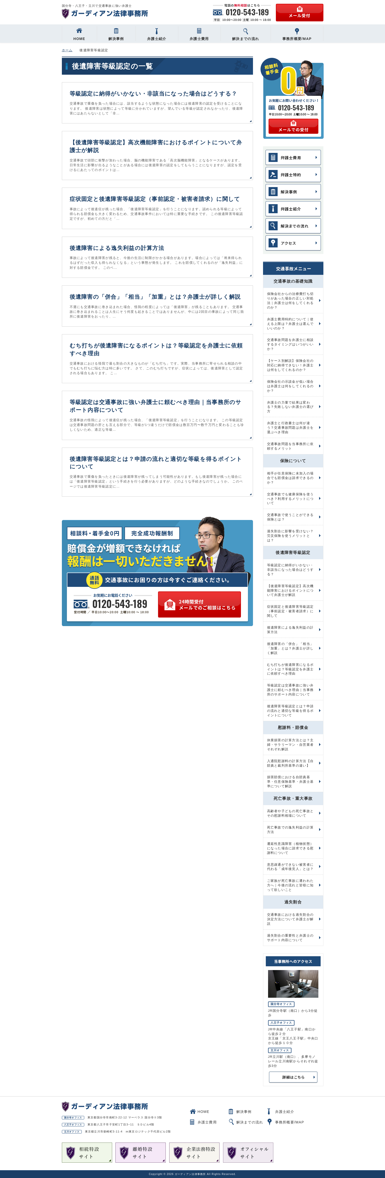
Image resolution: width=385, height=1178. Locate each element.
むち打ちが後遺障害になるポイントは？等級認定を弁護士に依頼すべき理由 (290, 669)
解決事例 (116, 34)
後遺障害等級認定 (293, 552)
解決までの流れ (245, 34)
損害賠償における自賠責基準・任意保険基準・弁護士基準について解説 (290, 781)
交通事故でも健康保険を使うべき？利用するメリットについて (290, 498)
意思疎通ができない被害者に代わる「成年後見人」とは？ (290, 867)
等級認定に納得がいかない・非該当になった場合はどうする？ (153, 94)
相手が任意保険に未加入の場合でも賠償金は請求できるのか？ (290, 477)
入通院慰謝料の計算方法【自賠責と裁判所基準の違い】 (290, 763)
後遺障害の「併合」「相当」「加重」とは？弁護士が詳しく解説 (155, 297)
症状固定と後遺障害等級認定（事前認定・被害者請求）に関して (155, 199)
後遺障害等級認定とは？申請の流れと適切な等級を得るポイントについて (290, 710)
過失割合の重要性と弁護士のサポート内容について (290, 938)
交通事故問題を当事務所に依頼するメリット (290, 446)
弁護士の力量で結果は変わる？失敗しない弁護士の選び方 (290, 407)
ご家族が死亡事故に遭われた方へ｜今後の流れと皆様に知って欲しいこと (290, 885)
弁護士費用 (199, 34)
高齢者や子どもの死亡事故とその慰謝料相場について (290, 813)
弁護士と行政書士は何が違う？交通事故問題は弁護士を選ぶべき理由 (290, 427)
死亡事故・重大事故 (293, 798)
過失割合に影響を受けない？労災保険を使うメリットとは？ (290, 535)
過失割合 (293, 902)
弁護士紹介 (156, 34)
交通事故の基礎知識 (293, 281)
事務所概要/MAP (297, 34)
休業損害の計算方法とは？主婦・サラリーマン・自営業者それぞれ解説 (290, 744)
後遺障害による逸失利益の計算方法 (117, 248)
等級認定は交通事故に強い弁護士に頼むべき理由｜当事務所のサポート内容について (290, 689)
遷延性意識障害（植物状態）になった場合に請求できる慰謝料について (290, 848)
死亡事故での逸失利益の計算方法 (290, 829)
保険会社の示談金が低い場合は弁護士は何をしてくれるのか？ (290, 386)
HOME (79, 34)
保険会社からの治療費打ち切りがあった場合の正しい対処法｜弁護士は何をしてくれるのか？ (290, 300)
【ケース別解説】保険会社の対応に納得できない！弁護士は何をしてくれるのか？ (290, 365)
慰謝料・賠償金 (293, 727)
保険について (293, 461)
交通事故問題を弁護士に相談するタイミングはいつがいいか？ (290, 344)
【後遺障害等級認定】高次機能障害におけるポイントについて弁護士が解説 (290, 590)
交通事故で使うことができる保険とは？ (290, 517)
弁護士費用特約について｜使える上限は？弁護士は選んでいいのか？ (290, 323)
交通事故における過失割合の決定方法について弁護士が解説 (290, 919)
